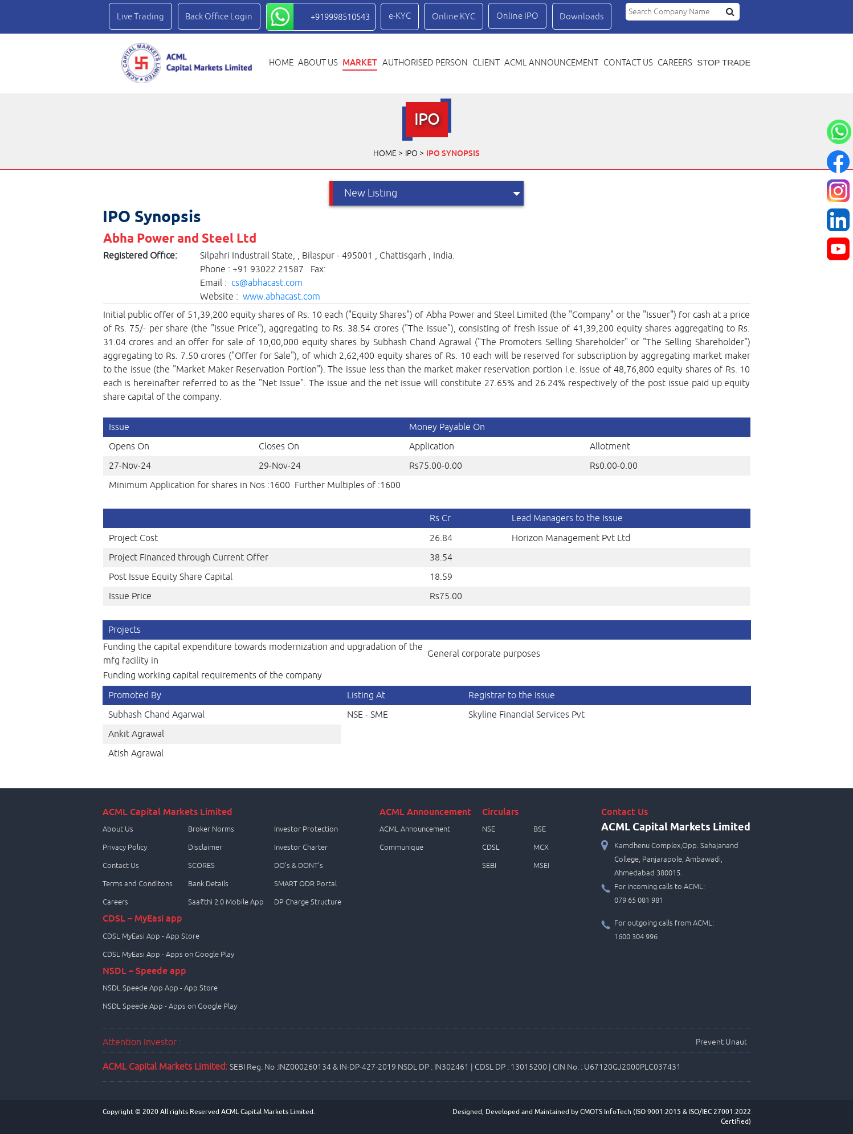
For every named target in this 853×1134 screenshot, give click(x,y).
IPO (411, 153)
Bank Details (208, 884)
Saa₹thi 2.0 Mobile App (226, 902)
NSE (488, 829)
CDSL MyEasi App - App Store (151, 936)
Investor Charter (301, 847)
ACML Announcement (551, 63)
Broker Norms (211, 829)
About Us (318, 63)
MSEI (541, 865)
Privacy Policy (125, 847)
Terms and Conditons (138, 884)
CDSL (491, 847)
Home (281, 63)
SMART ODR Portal (305, 884)
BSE (539, 829)
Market (359, 62)
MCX (541, 847)
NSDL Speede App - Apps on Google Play (170, 1006)
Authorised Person (425, 63)
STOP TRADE (723, 62)
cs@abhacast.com (267, 283)
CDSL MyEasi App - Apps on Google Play (168, 954)
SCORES (201, 865)
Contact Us (121, 865)
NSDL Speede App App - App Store (160, 988)
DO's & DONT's (298, 865)
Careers (675, 63)
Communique (401, 847)
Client (486, 63)
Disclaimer (205, 847)
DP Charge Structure (307, 902)
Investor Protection (306, 829)
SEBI (489, 865)
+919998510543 (340, 17)
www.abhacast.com (281, 296)
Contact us (628, 63)
